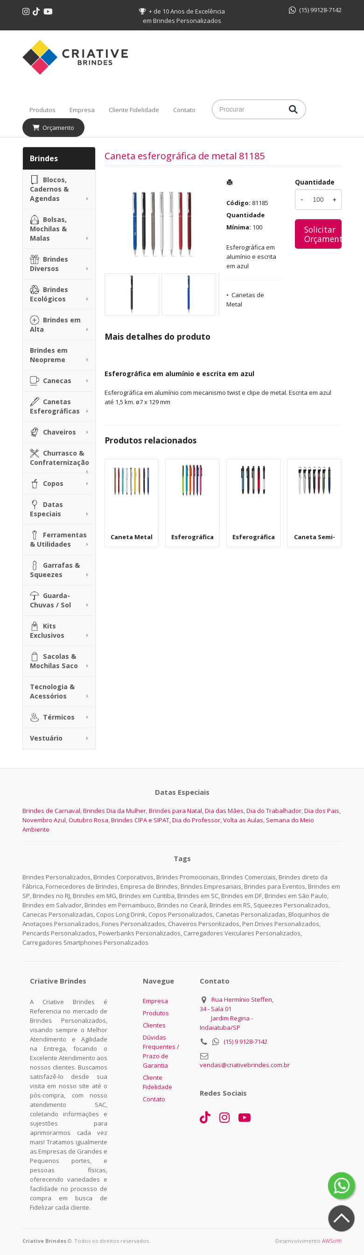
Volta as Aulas (243, 820)
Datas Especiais (46, 509)
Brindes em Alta (55, 324)
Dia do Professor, (197, 820)
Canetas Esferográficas (55, 406)
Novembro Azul (44, 820)
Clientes (154, 1025)
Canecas (50, 380)
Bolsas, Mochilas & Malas (48, 228)
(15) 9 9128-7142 (245, 1041)
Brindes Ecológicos (49, 294)
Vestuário (46, 738)
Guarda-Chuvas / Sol (50, 600)
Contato (184, 110)
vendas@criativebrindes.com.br (245, 1065)
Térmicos (52, 717)
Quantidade (315, 182)
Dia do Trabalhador (273, 810)
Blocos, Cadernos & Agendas (49, 189)
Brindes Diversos (49, 264)
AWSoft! (332, 1240)
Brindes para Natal (175, 810)
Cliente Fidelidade (134, 110)
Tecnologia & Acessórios (52, 691)
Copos (46, 483)
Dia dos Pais (321, 810)
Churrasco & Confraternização (59, 458)
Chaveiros (53, 432)
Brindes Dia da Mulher (114, 810)
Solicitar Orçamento (323, 234)
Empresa (82, 110)
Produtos (42, 110)
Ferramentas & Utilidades (58, 539)
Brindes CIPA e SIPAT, (141, 820)
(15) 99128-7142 (315, 10)
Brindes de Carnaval (51, 810)
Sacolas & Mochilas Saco (54, 661)
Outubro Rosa (88, 820)
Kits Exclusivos (47, 630)
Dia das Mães (224, 810)
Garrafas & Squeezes (55, 570)
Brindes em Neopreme (49, 355)
